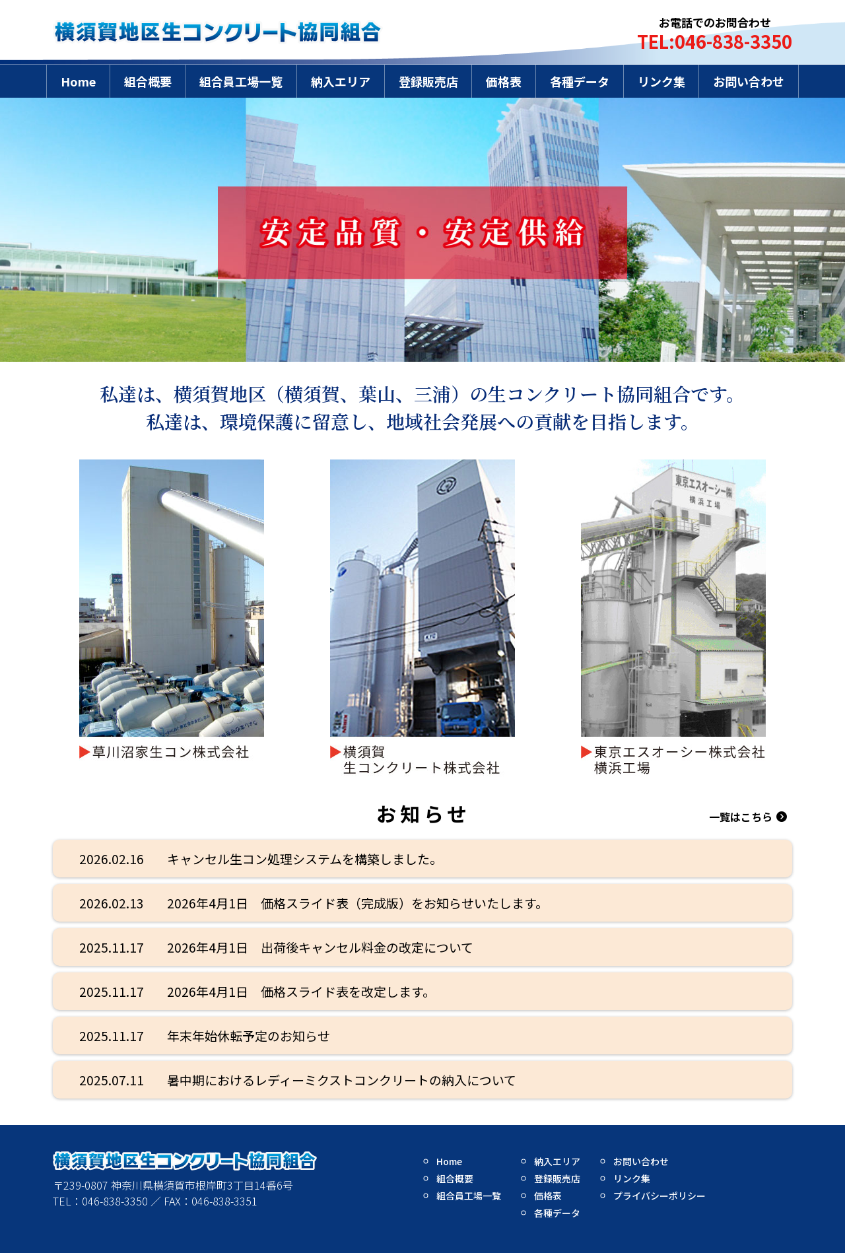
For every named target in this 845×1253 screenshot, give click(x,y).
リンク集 (661, 81)
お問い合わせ (748, 81)
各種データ (579, 81)
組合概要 (148, 81)
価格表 (504, 81)
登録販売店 (428, 81)
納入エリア (340, 81)
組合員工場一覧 (241, 81)
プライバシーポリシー (659, 1195)
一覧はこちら (740, 817)
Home (78, 81)
